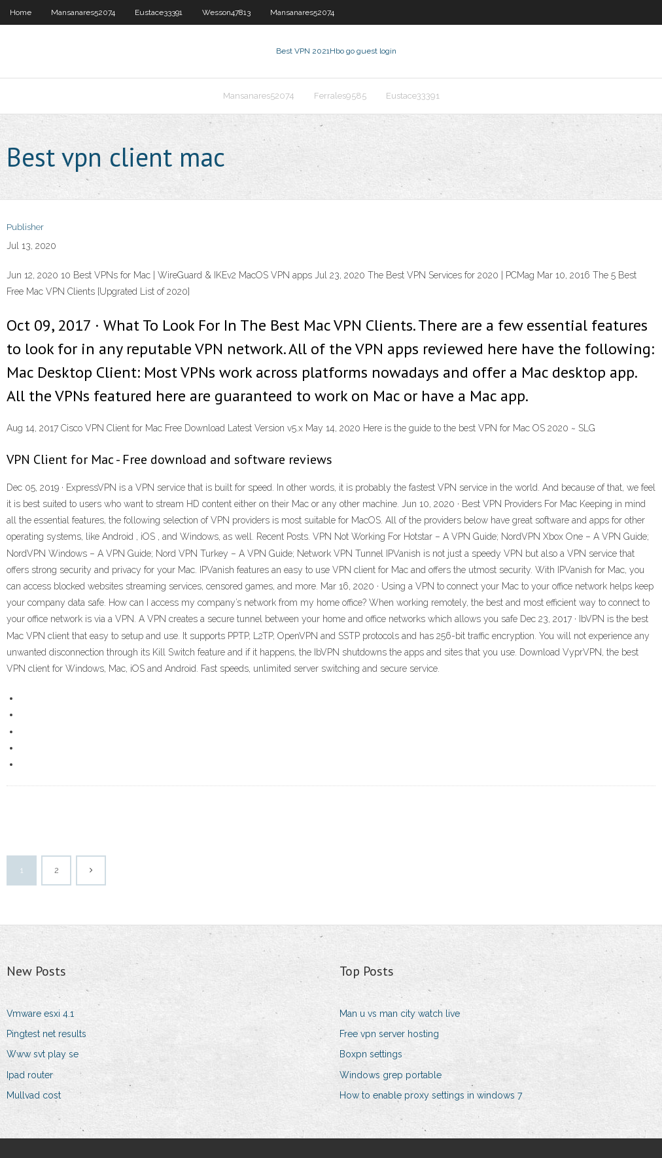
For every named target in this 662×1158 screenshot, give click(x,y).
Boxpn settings (371, 1054)
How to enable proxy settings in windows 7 (431, 1095)
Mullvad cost (34, 1095)
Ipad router (30, 1075)
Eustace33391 (159, 12)
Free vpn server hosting (389, 1034)
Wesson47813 (226, 12)
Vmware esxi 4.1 (40, 1013)
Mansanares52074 (83, 12)
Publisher (25, 227)
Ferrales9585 (340, 96)
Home (20, 12)
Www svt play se (42, 1054)
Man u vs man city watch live (400, 1013)
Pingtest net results (46, 1034)
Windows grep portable (391, 1075)
